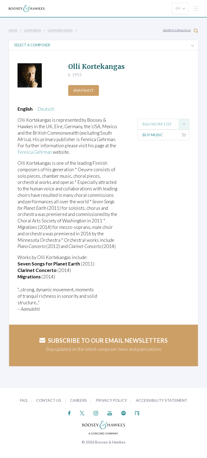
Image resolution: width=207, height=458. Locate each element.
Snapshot (83, 90)
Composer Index (60, 30)
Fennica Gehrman (35, 152)
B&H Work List (166, 124)
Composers (32, 30)
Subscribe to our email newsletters (103, 340)
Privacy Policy (111, 400)
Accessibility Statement (161, 400)
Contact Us (48, 400)
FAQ (23, 400)
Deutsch (45, 109)
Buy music (166, 135)
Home (13, 30)
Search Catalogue (180, 30)
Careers (78, 400)
